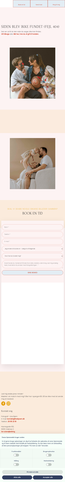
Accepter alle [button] (48, 477)
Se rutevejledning (8, 431)
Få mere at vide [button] (32, 472)
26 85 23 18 (12, 421)
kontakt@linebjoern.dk (16, 419)
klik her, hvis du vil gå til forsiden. (26, 34)
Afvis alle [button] (17, 477)
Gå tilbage (5, 34)
